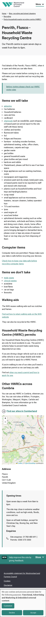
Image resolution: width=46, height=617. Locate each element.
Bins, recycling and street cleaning (22, 14)
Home (4, 14)
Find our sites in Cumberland (22, 411)
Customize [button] (8, 606)
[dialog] (23, 603)
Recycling (7, 16)
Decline (12, 613)
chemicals (8, 121)
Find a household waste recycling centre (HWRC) (22, 19)
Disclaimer (8, 585)
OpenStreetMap (30, 463)
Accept (33, 613)
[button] (23, 437)
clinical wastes (10, 281)
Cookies (7, 581)
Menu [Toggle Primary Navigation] (40, 4)
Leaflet (19, 463)
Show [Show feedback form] (39, 557)
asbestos (8, 106)
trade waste (9, 278)
